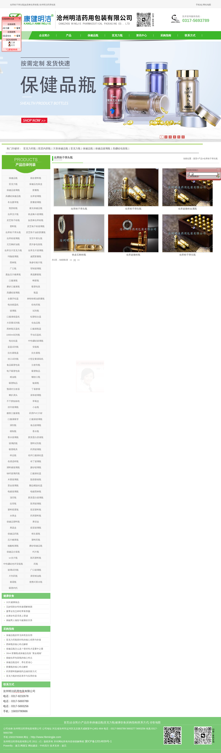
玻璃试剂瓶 (13, 570)
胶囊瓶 (35, 190)
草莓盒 (35, 401)
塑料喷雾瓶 (13, 509)
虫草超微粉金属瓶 (187, 208)
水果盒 (13, 515)
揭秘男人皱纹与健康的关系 (19, 620)
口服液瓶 (13, 280)
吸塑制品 (35, 371)
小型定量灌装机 (35, 359)
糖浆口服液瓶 (13, 413)
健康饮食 (120, 722)
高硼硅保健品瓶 (13, 196)
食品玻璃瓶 (35, 425)
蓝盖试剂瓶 (13, 347)
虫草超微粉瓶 (133, 254)
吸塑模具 (13, 449)
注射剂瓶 (35, 365)
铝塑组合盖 (35, 316)
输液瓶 (35, 383)
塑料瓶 (13, 226)
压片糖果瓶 (13, 540)
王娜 (11, 42)
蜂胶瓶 (35, 280)
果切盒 (35, 521)
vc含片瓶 (13, 558)
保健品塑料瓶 (13, 521)
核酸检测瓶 (13, 546)
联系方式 (190, 35)
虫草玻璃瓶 (35, 196)
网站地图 (207, 5)
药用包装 (19, 691)
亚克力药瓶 (29, 148)
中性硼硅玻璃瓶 (35, 341)
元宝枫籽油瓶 (13, 244)
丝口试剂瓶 (13, 359)
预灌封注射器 (13, 389)
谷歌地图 (155, 722)
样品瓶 (13, 455)
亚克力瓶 (117, 35)
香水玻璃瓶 (13, 437)
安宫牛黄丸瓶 (35, 238)
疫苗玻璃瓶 (35, 527)
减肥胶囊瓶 (35, 256)
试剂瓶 (35, 310)
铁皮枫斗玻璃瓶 (35, 214)
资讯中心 (141, 35)
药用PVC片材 (35, 413)
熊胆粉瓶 (13, 208)
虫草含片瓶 (13, 214)
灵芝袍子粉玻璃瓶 (36, 226)
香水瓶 (35, 431)
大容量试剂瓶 (13, 322)
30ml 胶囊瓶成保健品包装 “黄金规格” (24, 653)
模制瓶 (13, 431)
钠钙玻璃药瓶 (13, 473)
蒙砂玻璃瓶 (35, 467)
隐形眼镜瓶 (35, 479)
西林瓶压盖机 (13, 329)
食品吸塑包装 (13, 365)
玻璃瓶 (13, 310)
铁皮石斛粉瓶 (79, 254)
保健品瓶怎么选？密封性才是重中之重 (24, 649)
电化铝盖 (13, 341)
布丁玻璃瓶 (35, 461)
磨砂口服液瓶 (13, 286)
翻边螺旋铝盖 (35, 485)
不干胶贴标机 (13, 401)
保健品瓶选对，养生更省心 (19, 662)
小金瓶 (35, 407)
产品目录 (86, 722)
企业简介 (44, 35)
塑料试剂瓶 (35, 443)
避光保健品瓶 (35, 208)
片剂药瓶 (13, 576)
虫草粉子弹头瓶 (211, 158)
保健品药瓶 (13, 533)
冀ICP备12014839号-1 (98, 741)
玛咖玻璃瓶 (13, 256)
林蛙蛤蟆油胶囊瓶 (36, 298)
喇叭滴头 (13, 395)
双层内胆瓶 (44, 148)
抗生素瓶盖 (13, 353)
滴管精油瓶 (35, 576)
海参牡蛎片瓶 (35, 262)
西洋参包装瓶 (35, 244)
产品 (68, 35)
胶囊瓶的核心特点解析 (17, 667)
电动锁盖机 (13, 304)
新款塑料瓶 (35, 178)
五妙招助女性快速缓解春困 (19, 606)
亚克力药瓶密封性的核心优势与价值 (23, 639)
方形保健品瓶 (60, 148)
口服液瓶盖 (35, 329)
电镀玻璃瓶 (13, 491)
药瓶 (36, 564)
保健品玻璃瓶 (102, 148)
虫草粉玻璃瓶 (13, 238)
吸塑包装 (35, 286)
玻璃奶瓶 (13, 443)
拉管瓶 (13, 503)
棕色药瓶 (35, 304)
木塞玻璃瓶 (13, 479)
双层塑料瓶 (35, 509)
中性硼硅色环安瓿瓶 (13, 564)
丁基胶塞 (35, 389)
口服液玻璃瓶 (35, 419)
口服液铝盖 (35, 473)
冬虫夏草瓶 (13, 202)
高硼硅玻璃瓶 (13, 292)
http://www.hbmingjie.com (46, 737)
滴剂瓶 (13, 425)
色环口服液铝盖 (35, 455)
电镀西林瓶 (35, 491)
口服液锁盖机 (13, 316)
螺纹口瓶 (35, 377)
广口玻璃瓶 (35, 570)
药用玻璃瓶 (35, 449)
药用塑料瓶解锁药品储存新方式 (21, 671)
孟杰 (11, 45)
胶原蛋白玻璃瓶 (35, 497)
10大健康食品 (12, 602)
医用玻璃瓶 (35, 503)
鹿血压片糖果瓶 (13, 274)
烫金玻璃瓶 (13, 485)
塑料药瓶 (35, 540)
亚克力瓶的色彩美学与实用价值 (21, 676)
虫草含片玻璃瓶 (35, 250)
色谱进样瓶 (13, 461)
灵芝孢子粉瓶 (13, 220)
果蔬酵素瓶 (35, 274)
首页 (66, 722)
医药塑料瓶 (35, 558)
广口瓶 (13, 268)
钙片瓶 (35, 552)
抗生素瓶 (35, 353)
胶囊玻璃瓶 (35, 202)
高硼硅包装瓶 (120, 148)
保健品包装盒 (35, 184)
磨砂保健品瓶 (35, 546)
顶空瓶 (13, 497)
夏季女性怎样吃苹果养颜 (18, 611)
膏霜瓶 (13, 582)
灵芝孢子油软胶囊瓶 (36, 232)
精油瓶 (13, 377)
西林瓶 (13, 262)
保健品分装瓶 (13, 552)
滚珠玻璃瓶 (35, 395)
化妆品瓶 (35, 322)
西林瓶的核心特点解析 (17, 644)
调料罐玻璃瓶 (13, 467)
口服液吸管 (13, 419)
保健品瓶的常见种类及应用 (19, 635)
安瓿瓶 (35, 347)
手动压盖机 (35, 335)
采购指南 (165, 35)
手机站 (199, 5)
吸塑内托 (13, 588)
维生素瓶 (35, 533)
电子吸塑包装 (13, 371)
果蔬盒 (13, 527)
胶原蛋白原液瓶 (35, 437)
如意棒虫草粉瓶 (35, 220)
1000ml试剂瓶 (13, 335)
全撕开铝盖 (13, 298)
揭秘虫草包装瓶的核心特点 (19, 658)
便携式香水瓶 (35, 582)
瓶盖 (36, 292)
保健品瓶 (93, 35)
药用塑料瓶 (35, 515)
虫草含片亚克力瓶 (13, 250)
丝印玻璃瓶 (13, 407)
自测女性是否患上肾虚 (17, 616)
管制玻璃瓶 (35, 268)
